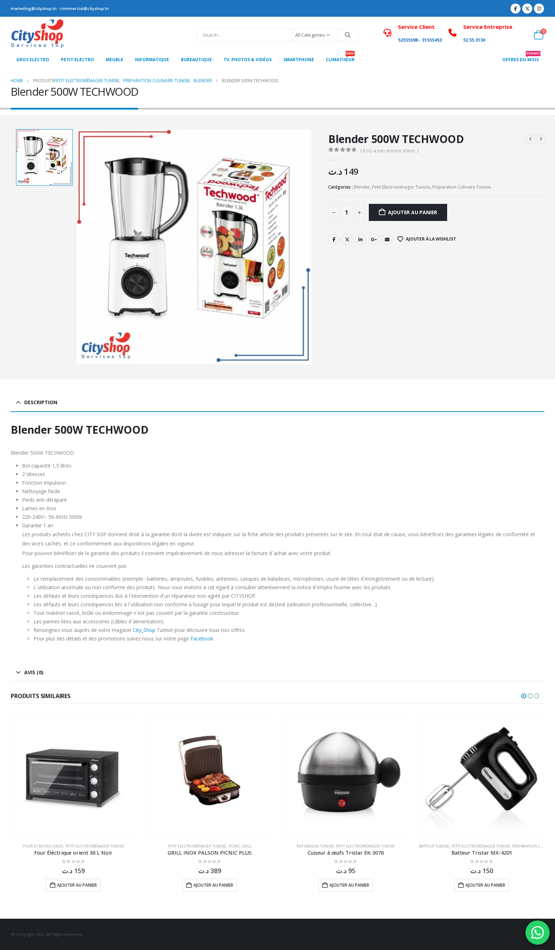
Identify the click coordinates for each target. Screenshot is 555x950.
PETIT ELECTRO (77, 60)
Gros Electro (32, 60)
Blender (362, 187)
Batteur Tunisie (434, 846)
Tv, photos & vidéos (248, 60)
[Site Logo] (37, 35)
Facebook (334, 239)
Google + (373, 239)
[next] (541, 139)
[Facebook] (515, 9)
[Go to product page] (73, 775)
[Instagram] (539, 9)
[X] (527, 9)
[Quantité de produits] (347, 212)
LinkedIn (360, 239)
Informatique (152, 60)
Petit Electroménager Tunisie (401, 187)
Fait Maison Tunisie (315, 846)
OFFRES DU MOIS (521, 58)
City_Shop (144, 630)
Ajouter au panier (412, 212)
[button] (523, 696)
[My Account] (522, 34)
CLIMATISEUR (340, 58)
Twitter (347, 239)
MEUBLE (114, 60)
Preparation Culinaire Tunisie (461, 187)
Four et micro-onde (42, 846)
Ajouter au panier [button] (77, 885)
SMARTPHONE (298, 60)
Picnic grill (240, 846)
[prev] (530, 139)
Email (387, 239)
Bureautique (196, 60)
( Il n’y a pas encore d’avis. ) (389, 150)
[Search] (348, 35)
